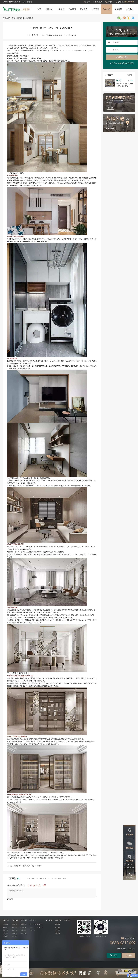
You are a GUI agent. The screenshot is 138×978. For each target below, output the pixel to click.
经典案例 (72, 9)
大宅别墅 (23, 924)
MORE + (130, 75)
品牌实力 (49, 9)
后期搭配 (57, 933)
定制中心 (5, 933)
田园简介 (5, 924)
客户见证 (14, 936)
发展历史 (5, 927)
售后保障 (14, 933)
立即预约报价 (122, 57)
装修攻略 (106, 9)
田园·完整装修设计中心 (36, 924)
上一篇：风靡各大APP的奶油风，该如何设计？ (24, 866)
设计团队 (83, 9)
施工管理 (95, 9)
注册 (88, 2)
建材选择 (57, 927)
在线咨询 (128, 955)
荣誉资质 (5, 930)
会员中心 (129, 9)
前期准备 (29, 18)
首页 (39, 9)
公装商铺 (23, 933)
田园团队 (5, 936)
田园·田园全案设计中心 (36, 927)
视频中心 (14, 930)
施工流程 (57, 930)
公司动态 (60, 9)
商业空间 (32, 930)
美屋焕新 (118, 9)
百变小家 (23, 930)
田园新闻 (14, 924)
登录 (85, 2)
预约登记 (113, 955)
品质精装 (23, 927)
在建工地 (14, 927)
